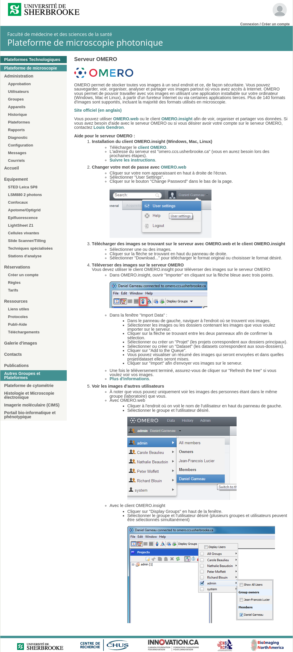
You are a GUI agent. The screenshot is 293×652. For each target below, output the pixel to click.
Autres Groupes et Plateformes (22, 375)
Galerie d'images (20, 343)
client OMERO (152, 147)
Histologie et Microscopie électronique (29, 395)
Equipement (16, 179)
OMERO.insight (177, 118)
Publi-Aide (17, 324)
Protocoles (18, 317)
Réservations (17, 267)
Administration (18, 76)
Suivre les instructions (132, 160)
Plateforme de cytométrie (28, 385)
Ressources (15, 301)
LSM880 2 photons (25, 194)
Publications (16, 365)
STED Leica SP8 (23, 187)
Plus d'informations (129, 378)
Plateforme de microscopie (30, 68)
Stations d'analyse (25, 256)
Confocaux (18, 202)
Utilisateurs (18, 91)
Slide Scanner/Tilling (27, 240)
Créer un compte (276, 24)
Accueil (11, 168)
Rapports (16, 130)
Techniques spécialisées (30, 248)
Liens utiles (18, 309)
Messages (17, 153)
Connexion (249, 24)
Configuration (20, 145)
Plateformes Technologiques (32, 59)
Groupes (16, 99)
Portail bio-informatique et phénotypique (30, 414)
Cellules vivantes (23, 233)
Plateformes (19, 122)
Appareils (16, 107)
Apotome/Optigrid (24, 210)
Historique (17, 114)
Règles (14, 282)
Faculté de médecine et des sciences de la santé (59, 34)
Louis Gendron (109, 127)
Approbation (19, 84)
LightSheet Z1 (20, 225)
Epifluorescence (23, 217)
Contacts (13, 354)
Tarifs (13, 290)
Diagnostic (17, 137)
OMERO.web (126, 118)
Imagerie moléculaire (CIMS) (32, 405)
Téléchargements (24, 332)
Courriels (16, 160)
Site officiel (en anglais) (98, 110)
